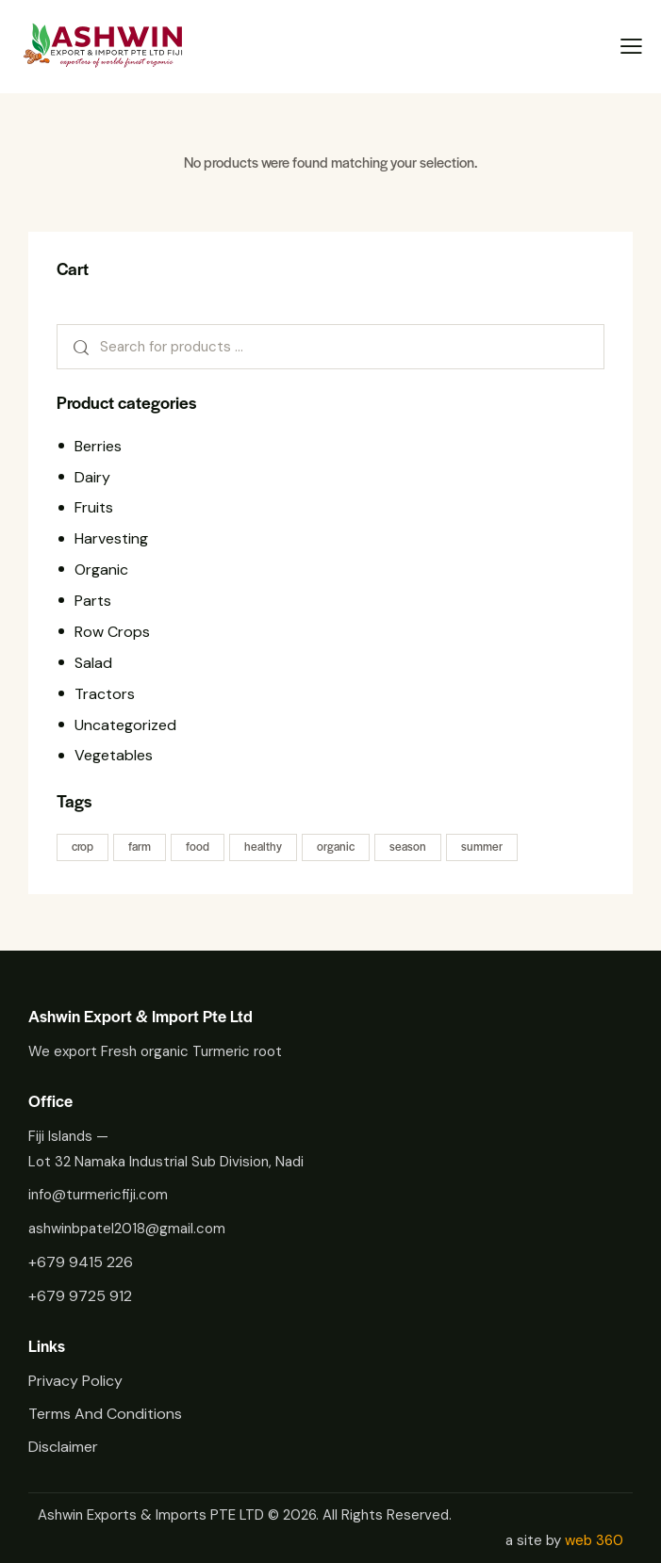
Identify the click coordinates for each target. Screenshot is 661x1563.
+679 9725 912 (80, 1296)
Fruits (93, 507)
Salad (93, 663)
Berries (98, 446)
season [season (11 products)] (407, 846)
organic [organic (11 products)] (336, 846)
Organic (101, 569)
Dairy (92, 477)
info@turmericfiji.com (98, 1194)
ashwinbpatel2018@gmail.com (126, 1228)
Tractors (104, 694)
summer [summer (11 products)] (482, 846)
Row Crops (112, 632)
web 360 (594, 1540)
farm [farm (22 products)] (139, 846)
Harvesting (111, 538)
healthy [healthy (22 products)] (263, 846)
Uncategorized (125, 725)
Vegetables (113, 755)
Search (75, 346)
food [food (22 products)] (197, 846)
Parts (92, 601)
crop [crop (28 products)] (82, 846)
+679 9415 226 (80, 1262)
